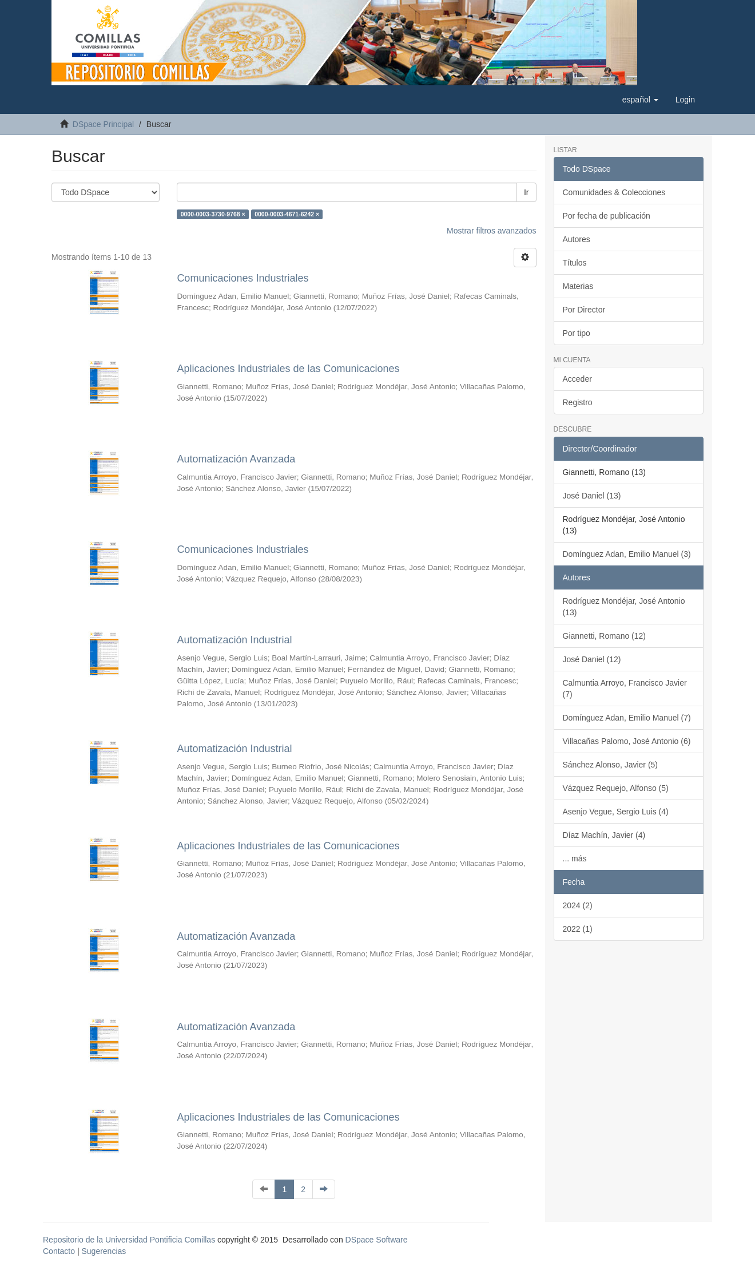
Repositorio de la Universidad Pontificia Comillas (129, 1239)
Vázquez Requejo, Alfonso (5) (616, 788)
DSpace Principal (103, 124)
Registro (578, 402)
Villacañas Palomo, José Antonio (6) (627, 741)
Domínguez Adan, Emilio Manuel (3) (627, 554)
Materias (578, 286)
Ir (526, 192)
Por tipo (576, 333)
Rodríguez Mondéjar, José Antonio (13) (624, 606)
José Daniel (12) (592, 659)
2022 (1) (578, 928)
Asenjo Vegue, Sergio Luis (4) (616, 811)
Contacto (59, 1251)
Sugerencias (103, 1251)
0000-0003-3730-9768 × (213, 214)
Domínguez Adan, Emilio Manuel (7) (627, 717)
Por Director (584, 309)
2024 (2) (578, 905)
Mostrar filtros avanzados (491, 230)
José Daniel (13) (592, 495)
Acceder (577, 378)
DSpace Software (376, 1239)
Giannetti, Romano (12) (604, 635)
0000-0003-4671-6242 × (287, 214)
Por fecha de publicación (606, 215)
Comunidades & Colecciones (614, 192)
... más (575, 858)
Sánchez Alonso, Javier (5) (610, 764)
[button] (640, 99)
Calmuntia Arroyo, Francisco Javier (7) (625, 688)
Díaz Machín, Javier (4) (604, 835)
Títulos (575, 262)
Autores (576, 239)
